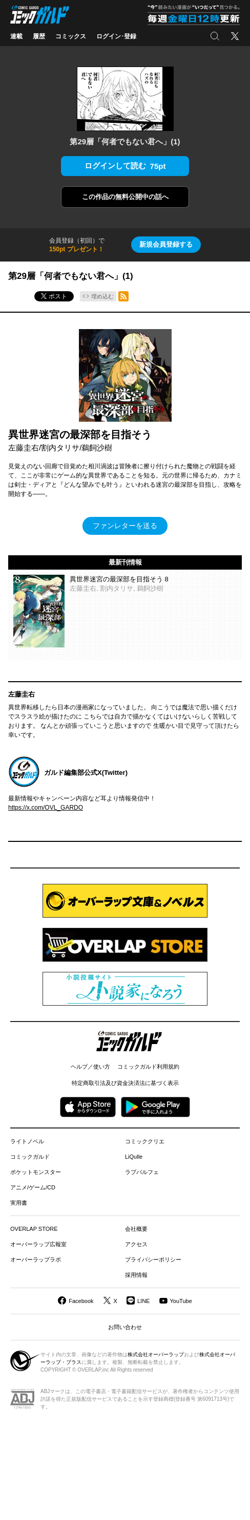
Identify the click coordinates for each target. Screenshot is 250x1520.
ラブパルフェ (142, 1172)
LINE (143, 1301)
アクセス (136, 1244)
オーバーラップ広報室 (38, 1244)
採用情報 (136, 1275)
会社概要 (136, 1229)
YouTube (181, 1301)
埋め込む (102, 296)
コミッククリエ (144, 1141)
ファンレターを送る (125, 526)
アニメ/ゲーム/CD (32, 1187)
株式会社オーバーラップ (156, 1354)
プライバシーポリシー (153, 1259)
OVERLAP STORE (34, 1229)
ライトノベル (27, 1141)
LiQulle (133, 1157)
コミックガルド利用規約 (148, 1066)
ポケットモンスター (35, 1172)
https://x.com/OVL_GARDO (45, 807)
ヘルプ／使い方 (90, 1066)
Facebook (81, 1301)
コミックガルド (30, 1157)
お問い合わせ (125, 1327)
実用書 (18, 1203)
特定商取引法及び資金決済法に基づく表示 (125, 1083)
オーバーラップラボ (35, 1259)
